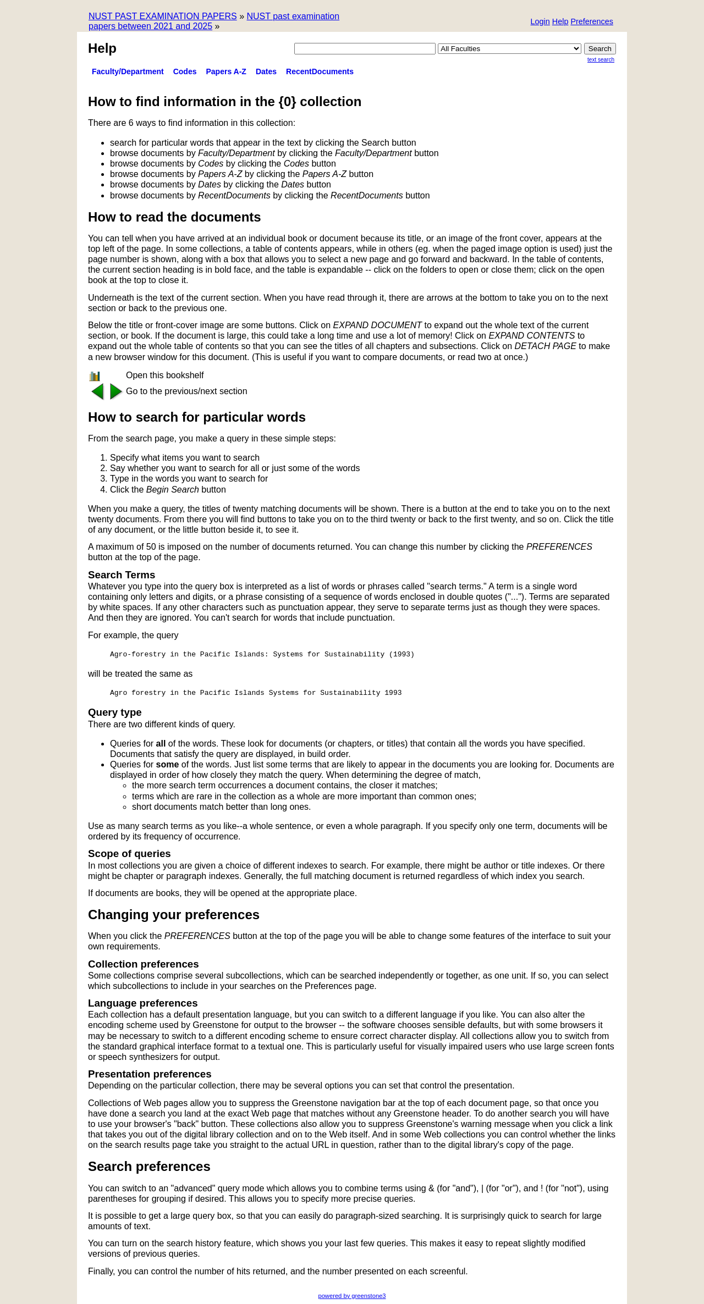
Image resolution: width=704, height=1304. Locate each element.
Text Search (600, 60)
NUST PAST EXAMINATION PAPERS (163, 16)
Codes (185, 71)
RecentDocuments (320, 71)
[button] (591, 22)
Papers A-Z (226, 71)
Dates (266, 71)
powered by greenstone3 (352, 1295)
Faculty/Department (128, 71)
